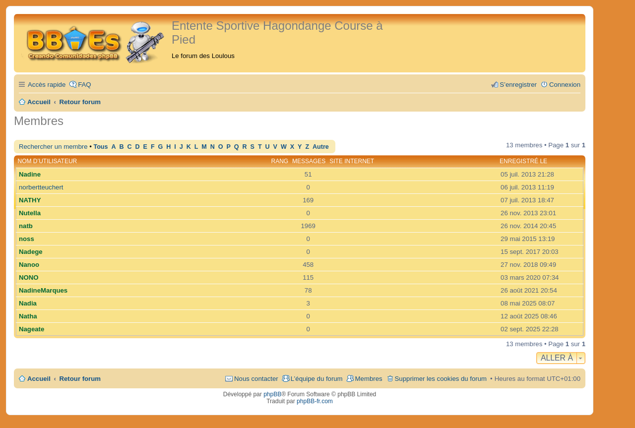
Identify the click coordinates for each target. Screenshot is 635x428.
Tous (100, 146)
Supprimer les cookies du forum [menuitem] (441, 378)
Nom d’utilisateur (47, 161)
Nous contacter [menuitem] (256, 378)
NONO (29, 277)
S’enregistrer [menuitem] (518, 84)
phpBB (272, 394)
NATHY (30, 200)
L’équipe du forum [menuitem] (317, 378)
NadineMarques (43, 290)
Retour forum (80, 378)
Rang (280, 161)
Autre (321, 146)
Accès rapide (46, 84)
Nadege (31, 251)
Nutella (30, 213)
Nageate (31, 329)
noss (26, 239)
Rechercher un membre (53, 146)
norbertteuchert (41, 187)
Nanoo (29, 264)
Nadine (30, 174)
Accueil (39, 378)
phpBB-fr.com (315, 401)
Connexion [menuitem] (564, 84)
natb (26, 226)
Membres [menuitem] (368, 378)
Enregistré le (523, 161)
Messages (308, 161)
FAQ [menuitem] (84, 84)
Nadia (28, 303)
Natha (28, 316)
